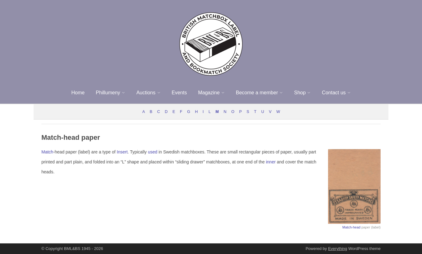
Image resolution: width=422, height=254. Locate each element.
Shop (300, 92)
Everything (337, 248)
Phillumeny (108, 92)
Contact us (333, 92)
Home (78, 92)
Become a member (257, 92)
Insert (122, 151)
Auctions (145, 92)
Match (47, 151)
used (152, 151)
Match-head (351, 227)
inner (270, 161)
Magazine (208, 92)
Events (179, 92)
